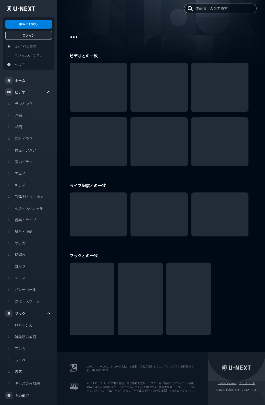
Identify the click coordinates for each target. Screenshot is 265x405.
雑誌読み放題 (20, 336)
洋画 (13, 115)
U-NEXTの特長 (20, 46)
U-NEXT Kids (249, 389)
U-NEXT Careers (227, 383)
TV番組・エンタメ (24, 196)
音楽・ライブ (20, 219)
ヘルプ (15, 64)
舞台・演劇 (19, 231)
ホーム (15, 80)
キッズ (15, 184)
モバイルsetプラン (24, 55)
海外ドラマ (19, 138)
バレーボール (20, 289)
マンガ (15, 348)
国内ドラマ (19, 161)
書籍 (13, 371)
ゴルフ (15, 266)
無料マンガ (19, 325)
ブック (28, 313)
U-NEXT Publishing (227, 389)
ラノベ (15, 359)
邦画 (13, 126)
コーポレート (247, 383)
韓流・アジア (20, 150)
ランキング (19, 103)
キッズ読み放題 (22, 383)
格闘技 (15, 254)
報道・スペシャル (24, 208)
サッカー (17, 242)
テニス (15, 277)
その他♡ (17, 395)
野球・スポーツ (22, 301)
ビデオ (28, 92)
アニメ (15, 173)
